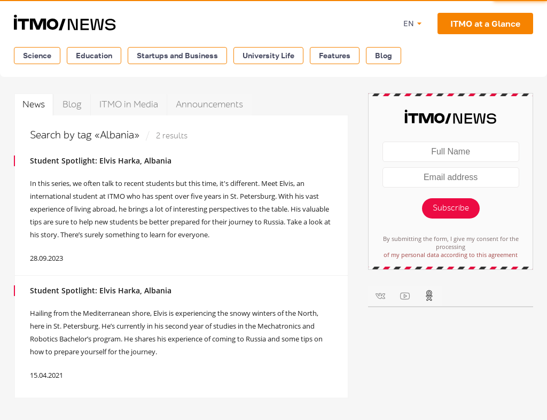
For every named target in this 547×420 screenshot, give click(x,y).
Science (37, 55)
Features (334, 55)
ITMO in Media (128, 104)
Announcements (209, 104)
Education (94, 55)
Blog (383, 55)
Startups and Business (177, 55)
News (33, 104)
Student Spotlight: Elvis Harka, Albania (100, 160)
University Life (268, 55)
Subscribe (451, 208)
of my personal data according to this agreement (451, 255)
